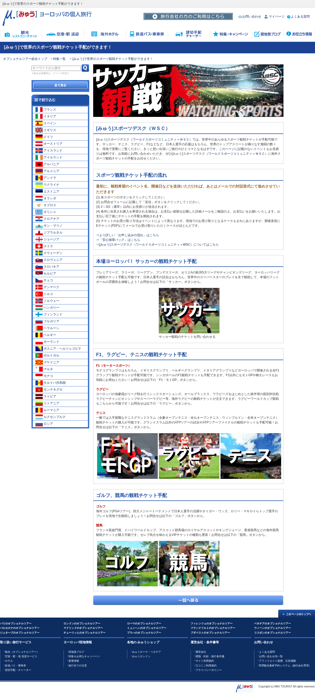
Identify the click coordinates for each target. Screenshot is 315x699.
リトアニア (47, 403)
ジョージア (47, 239)
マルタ (44, 369)
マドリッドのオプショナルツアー (83, 627)
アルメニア (47, 171)
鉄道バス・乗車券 (15, 665)
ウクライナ (47, 185)
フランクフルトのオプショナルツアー (213, 627)
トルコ (44, 294)
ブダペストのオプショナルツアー (210, 632)
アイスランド (48, 150)
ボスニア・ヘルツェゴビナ (58, 348)
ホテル (9, 660)
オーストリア (48, 144)
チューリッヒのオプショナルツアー (85, 632)
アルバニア (47, 164)
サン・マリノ (48, 225)
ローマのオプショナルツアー (144, 623)
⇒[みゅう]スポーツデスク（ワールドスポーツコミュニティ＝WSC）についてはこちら (157, 244)
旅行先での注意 (78, 665)
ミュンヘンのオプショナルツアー (146, 627)
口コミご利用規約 (206, 665)
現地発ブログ (76, 651)
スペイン (45, 123)
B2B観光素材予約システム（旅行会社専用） (285, 665)
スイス (44, 246)
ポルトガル (47, 355)
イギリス (45, 130)
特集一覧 (59, 59)
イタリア (45, 116)
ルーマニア (47, 410)
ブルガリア (47, 321)
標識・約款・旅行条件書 (210, 656)
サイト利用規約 (205, 660)
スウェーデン (48, 253)
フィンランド (48, 314)
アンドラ (45, 178)
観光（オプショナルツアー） (22, 651)
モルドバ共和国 (50, 383)
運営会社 (201, 651)
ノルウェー (47, 301)
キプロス (45, 205)
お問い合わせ (250, 16)
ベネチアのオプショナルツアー (272, 623)
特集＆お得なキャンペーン (84, 656)
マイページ (274, 16)
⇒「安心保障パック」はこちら (118, 240)
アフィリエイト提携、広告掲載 (277, 660)
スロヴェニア (48, 260)
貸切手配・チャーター (18, 670)
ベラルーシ (47, 328)
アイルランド (48, 157)
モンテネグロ (48, 389)
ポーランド (47, 342)
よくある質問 (298, 16)
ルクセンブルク (50, 417)
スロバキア (47, 266)
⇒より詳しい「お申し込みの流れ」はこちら (127, 235)
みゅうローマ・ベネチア (146, 651)
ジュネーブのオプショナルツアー (19, 632)
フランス (45, 109)
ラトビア (45, 396)
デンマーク (47, 287)
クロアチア (47, 219)
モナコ (44, 376)
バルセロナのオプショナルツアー (19, 627)
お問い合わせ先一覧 (271, 656)
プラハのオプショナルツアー (144, 632)
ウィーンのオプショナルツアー (272, 627)
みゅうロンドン (141, 656)
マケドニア (47, 362)
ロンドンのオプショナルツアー (82, 623)
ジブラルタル (48, 232)
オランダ (45, 198)
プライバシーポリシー (209, 670)
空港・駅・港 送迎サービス (21, 656)
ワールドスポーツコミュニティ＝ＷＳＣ (161, 139)
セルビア (45, 273)
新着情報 (74, 660)
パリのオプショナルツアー (16, 623)
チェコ (44, 280)
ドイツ (44, 137)
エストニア (47, 191)
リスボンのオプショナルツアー (272, 632)
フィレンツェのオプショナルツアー (212, 623)
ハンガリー (47, 307)
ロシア (44, 424)
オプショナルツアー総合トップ (25, 59)
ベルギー (45, 335)
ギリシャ (45, 212)
